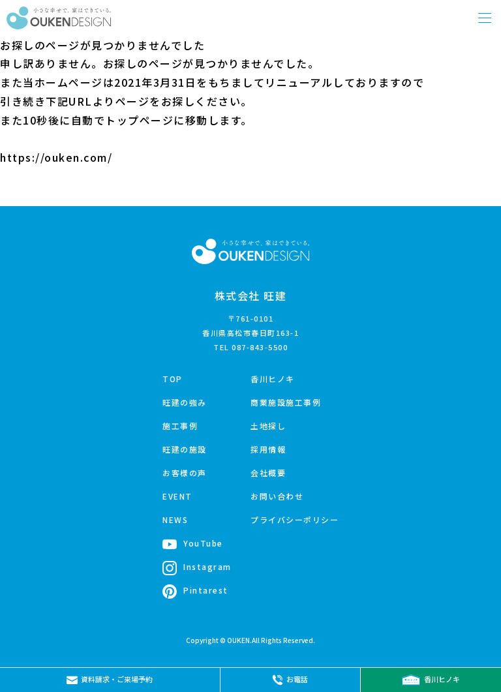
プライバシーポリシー (294, 519)
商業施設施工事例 (285, 402)
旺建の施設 (184, 449)
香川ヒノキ (272, 378)
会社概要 (268, 472)
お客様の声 (184, 472)
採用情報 (268, 449)
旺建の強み (184, 402)
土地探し (268, 425)
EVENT (177, 496)
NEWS (175, 519)
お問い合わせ (276, 496)
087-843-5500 (260, 347)
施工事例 (180, 425)
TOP (172, 378)
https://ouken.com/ (56, 157)
